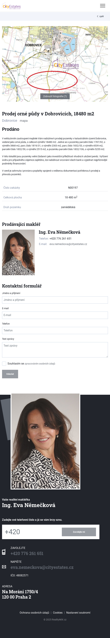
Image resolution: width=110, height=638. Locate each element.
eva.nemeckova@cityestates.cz (68, 244)
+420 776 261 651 (27, 553)
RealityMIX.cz (59, 619)
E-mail (5, 308)
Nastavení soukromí (78, 612)
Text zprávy (8, 339)
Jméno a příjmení (11, 293)
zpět (100, 16)
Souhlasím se (31, 363)
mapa (24, 120)
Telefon (6, 323)
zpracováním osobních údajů (40, 363)
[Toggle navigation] (103, 6)
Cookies (58, 612)
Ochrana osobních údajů (34, 612)
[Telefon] (30, 532)
